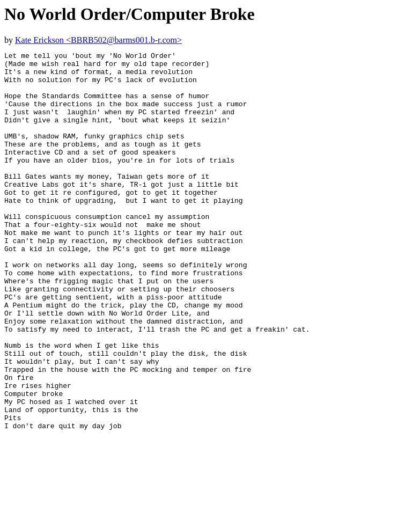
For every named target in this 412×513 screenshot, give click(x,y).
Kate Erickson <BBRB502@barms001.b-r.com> (98, 40)
